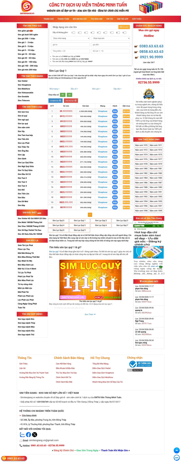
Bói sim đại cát (80, 19)
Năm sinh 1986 (141, 183)
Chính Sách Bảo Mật (64, 382)
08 (70, 95)
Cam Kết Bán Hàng (63, 364)
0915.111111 (66, 116)
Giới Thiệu (136, 19)
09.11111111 (66, 111)
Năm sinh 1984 (141, 178)
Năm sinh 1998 (141, 211)
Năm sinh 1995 (156, 201)
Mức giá (96, 89)
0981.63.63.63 (15, 458)
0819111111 (66, 207)
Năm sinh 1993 (156, 197)
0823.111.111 (66, 202)
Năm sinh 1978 (141, 164)
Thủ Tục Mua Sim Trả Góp (66, 373)
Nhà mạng (54, 89)
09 (63, 95)
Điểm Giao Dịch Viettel (102, 368)
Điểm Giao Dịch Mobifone (103, 377)
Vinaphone (102, 111)
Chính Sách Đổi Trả (63, 377)
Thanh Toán (63, 19)
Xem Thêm (89, 314)
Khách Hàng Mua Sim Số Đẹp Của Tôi (108, 382)
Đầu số (74, 89)
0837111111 (66, 157)
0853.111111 (66, 141)
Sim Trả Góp (122, 19)
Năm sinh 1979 (156, 164)
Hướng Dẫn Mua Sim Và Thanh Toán (34, 373)
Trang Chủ (49, 19)
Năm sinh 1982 (141, 173)
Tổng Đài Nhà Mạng (100, 364)
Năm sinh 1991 (156, 192)
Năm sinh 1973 (156, 150)
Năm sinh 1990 (141, 192)
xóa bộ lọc (71, 101)
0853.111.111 (66, 146)
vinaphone (55, 101)
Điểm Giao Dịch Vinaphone (103, 373)
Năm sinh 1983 (156, 173)
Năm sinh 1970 (141, 145)
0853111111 (66, 126)
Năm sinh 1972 (141, 150)
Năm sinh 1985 (156, 178)
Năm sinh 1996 (141, 206)
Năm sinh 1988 (141, 187)
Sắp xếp (117, 89)
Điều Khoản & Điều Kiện (65, 368)
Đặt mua (126, 111)
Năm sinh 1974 (141, 155)
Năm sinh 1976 (141, 159)
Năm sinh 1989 (156, 187)
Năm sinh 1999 (156, 211)
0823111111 (66, 162)
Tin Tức (109, 19)
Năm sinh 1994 (141, 201)
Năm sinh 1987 (156, 183)
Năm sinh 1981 (156, 169)
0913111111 (66, 121)
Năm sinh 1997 (156, 206)
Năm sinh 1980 (141, 169)
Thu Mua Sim (96, 19)
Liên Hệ (22, 368)
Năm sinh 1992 (141, 197)
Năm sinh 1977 (156, 159)
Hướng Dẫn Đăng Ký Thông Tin (31, 377)
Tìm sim (124, 27)
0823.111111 (66, 167)
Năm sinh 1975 (156, 155)
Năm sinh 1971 (156, 145)
